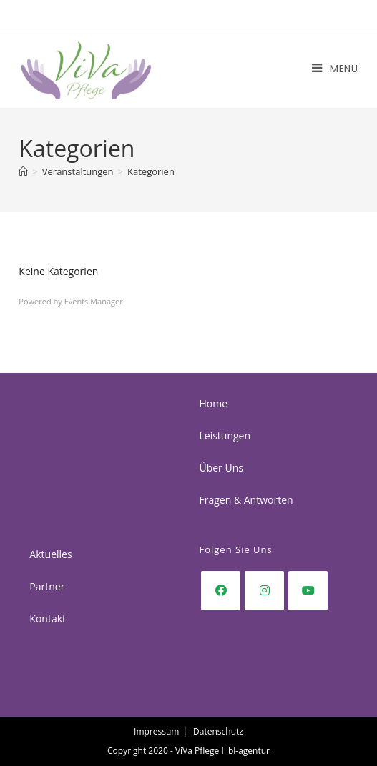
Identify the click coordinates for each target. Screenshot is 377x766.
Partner (46, 586)
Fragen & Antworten (246, 500)
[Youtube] (308, 590)
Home (213, 403)
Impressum (156, 731)
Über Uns (221, 467)
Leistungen (224, 435)
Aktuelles (50, 554)
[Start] (23, 171)
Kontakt (47, 618)
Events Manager (93, 301)
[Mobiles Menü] (335, 68)
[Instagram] (264, 590)
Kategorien (151, 171)
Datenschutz (218, 731)
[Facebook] (220, 590)
